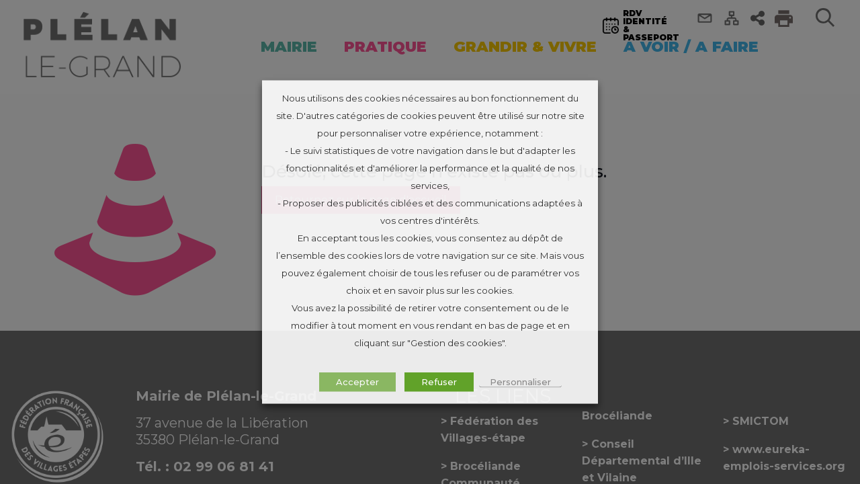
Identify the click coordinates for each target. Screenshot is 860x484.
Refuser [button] (439, 381)
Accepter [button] (357, 381)
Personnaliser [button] (520, 381)
